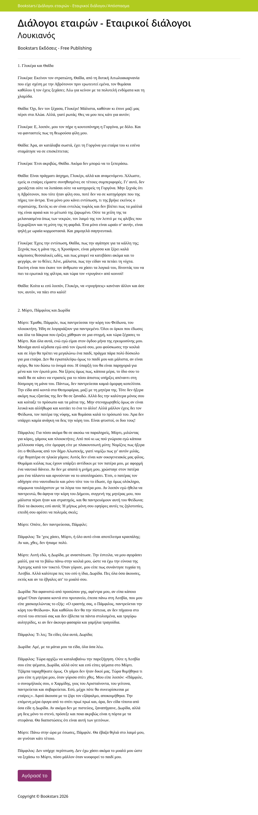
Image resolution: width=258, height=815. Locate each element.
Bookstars (27, 5)
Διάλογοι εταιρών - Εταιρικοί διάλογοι (72, 5)
